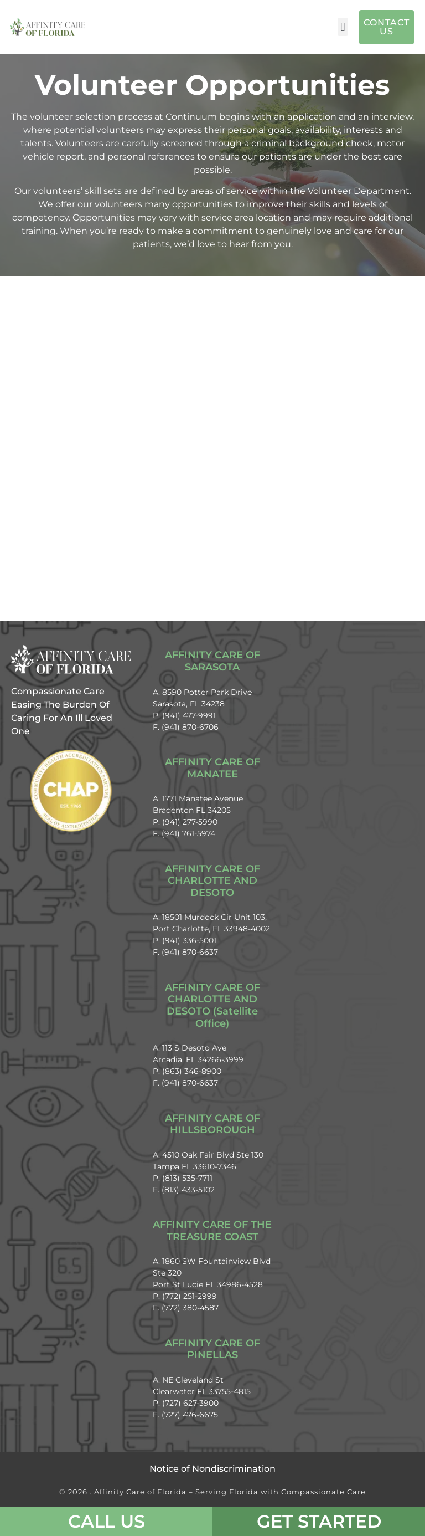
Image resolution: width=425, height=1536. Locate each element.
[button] (343, 27)
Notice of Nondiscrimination (212, 1468)
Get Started (319, 1521)
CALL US (106, 1521)
